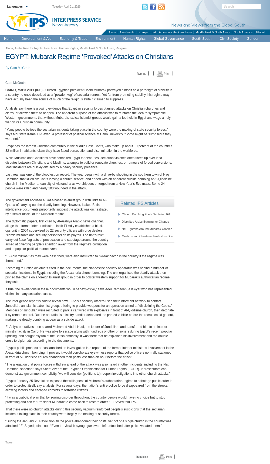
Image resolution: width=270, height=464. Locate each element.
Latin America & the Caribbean (172, 32)
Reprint (141, 73)
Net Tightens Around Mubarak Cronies (147, 229)
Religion (121, 48)
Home (9, 39)
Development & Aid (37, 39)
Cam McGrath (20, 68)
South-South (201, 39)
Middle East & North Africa (212, 32)
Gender (252, 39)
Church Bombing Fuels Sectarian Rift (146, 214)
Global (260, 32)
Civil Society (229, 39)
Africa (112, 32)
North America (243, 32)
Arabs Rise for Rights (29, 48)
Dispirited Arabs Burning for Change (145, 221)
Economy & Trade (73, 39)
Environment (105, 39)
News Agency (65, 24)
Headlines (51, 48)
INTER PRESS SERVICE (76, 19)
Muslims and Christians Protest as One (147, 236)
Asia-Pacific (127, 32)
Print (163, 73)
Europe (143, 32)
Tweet (9, 442)
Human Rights (134, 39)
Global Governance (169, 39)
